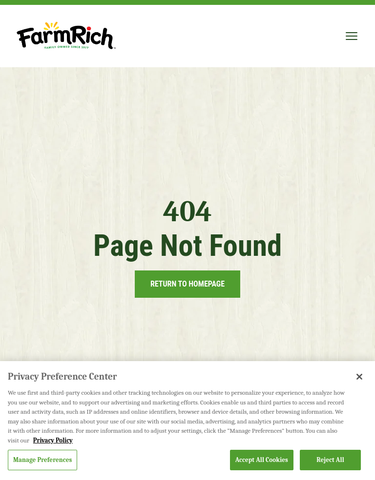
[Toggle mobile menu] (351, 36)
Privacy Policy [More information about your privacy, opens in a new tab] (53, 440)
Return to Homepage (187, 283)
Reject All (330, 459)
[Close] (359, 376)
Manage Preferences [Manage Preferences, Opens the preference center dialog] (42, 459)
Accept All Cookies (261, 459)
